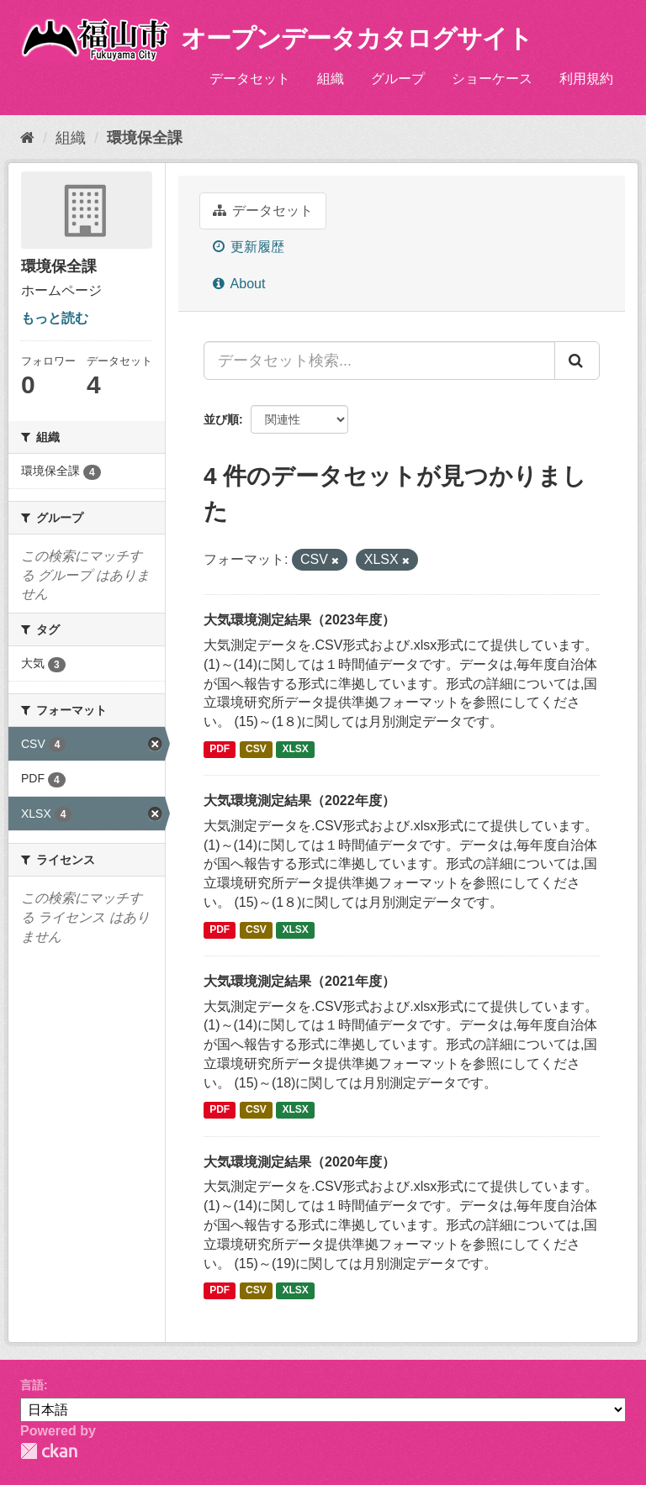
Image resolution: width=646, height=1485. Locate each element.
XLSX (296, 749)
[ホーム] (27, 137)
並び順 (221, 419)
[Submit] (577, 360)
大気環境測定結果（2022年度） (299, 800)
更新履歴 (248, 247)
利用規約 (586, 78)
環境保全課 (145, 137)
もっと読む (54, 318)
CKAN (48, 1451)
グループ (398, 78)
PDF (219, 749)
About (239, 283)
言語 (32, 1385)
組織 (330, 78)
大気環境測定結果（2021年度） (299, 981)
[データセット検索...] (379, 360)
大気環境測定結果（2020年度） (299, 1162)
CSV (256, 749)
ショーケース (492, 78)
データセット (249, 78)
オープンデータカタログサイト (356, 38)
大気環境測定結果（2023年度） (299, 620)
